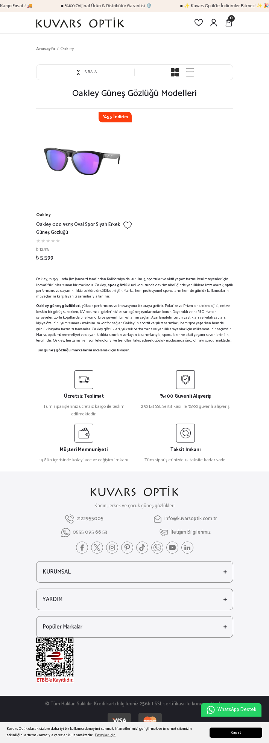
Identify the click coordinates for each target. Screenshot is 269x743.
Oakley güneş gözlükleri (58, 306)
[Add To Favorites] (127, 225)
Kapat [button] (236, 732)
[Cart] (228, 22)
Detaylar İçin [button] (105, 735)
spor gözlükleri (122, 285)
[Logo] (80, 22)
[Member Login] (213, 22)
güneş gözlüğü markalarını (68, 350)
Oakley (67, 48)
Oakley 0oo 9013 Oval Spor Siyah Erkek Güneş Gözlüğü (78, 228)
